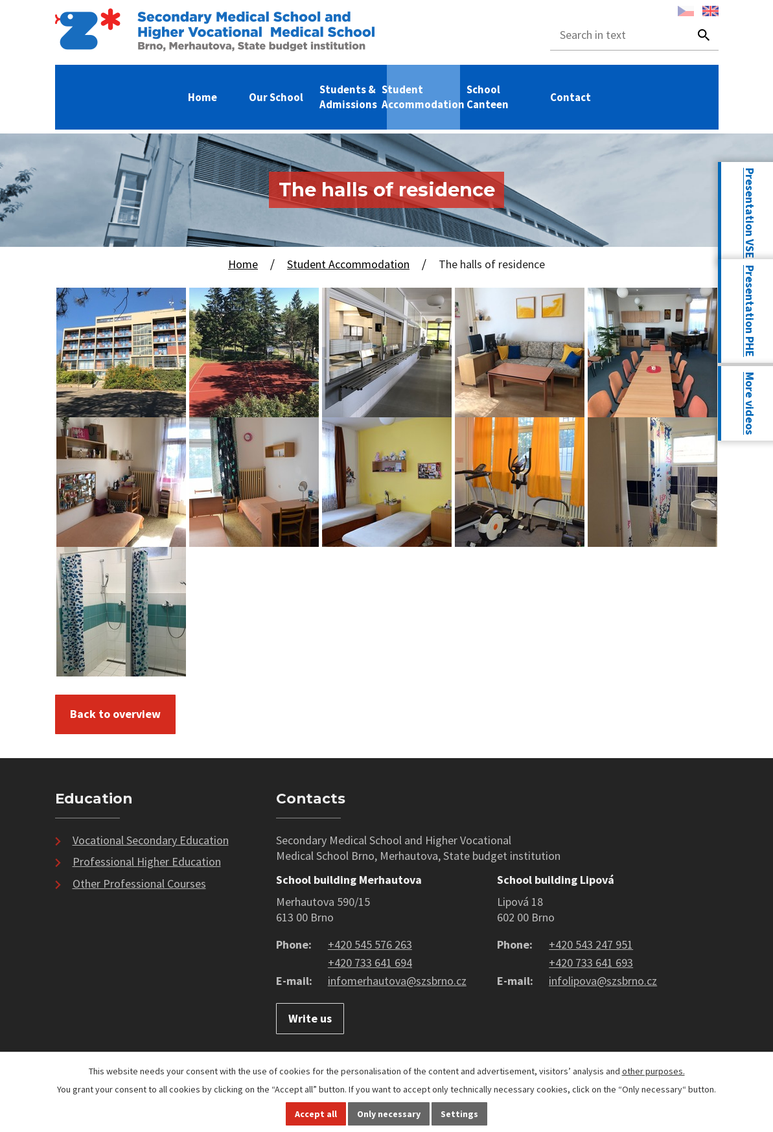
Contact (570, 97)
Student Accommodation (423, 96)
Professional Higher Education (147, 861)
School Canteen (488, 96)
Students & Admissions (348, 96)
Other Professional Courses (139, 883)
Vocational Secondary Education (151, 840)
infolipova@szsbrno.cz (603, 980)
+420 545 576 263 (370, 944)
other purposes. (653, 1071)
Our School (276, 97)
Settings (459, 1114)
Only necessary (389, 1114)
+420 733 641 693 (591, 962)
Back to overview (115, 713)
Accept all (316, 1114)
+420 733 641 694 (370, 962)
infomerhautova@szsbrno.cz (397, 980)
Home (202, 97)
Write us (310, 1018)
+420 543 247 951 (591, 944)
